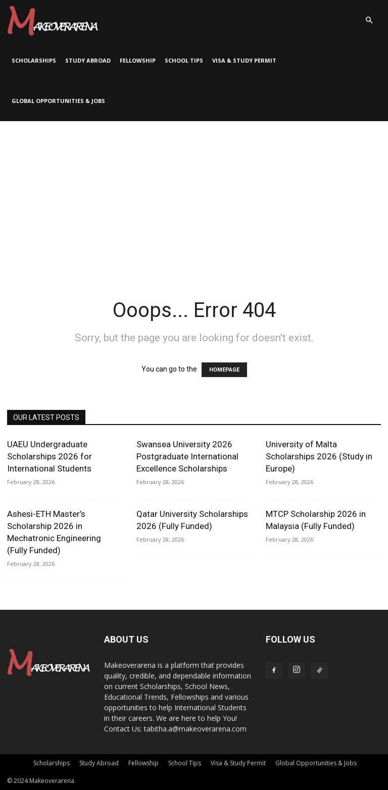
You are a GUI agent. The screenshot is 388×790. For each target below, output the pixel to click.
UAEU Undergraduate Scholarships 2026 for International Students (49, 456)
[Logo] (52, 20)
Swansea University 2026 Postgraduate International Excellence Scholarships (187, 456)
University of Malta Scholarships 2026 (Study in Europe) (319, 456)
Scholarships (34, 60)
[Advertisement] (194, 197)
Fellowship (138, 60)
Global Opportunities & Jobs (58, 100)
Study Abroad (88, 60)
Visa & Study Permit (244, 60)
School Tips (184, 60)
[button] (369, 20)
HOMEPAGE (224, 369)
